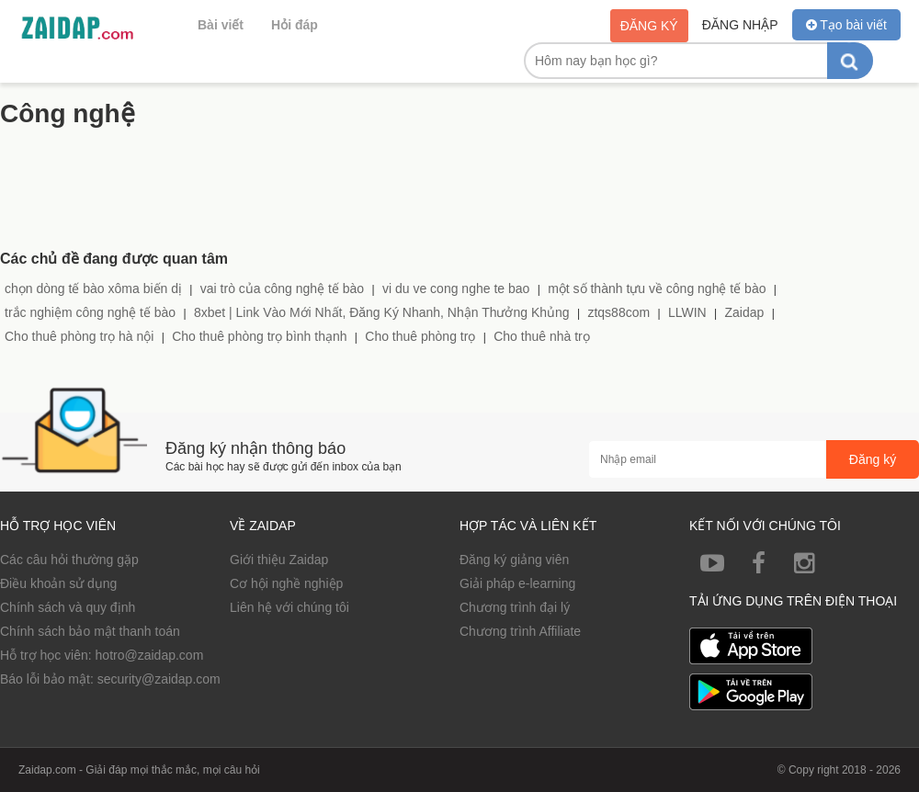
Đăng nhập (740, 24)
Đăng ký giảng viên (514, 559)
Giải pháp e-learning (517, 583)
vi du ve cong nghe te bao (455, 288)
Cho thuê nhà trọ (542, 336)
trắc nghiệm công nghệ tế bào (90, 312)
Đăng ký (649, 25)
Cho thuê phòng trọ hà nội (79, 336)
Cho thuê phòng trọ (420, 336)
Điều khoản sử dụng (58, 583)
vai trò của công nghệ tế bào (282, 288)
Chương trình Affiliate (520, 631)
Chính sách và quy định (67, 607)
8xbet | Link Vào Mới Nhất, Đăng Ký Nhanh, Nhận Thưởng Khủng (382, 312)
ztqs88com (618, 312)
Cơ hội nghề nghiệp (286, 583)
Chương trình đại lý (515, 607)
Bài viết (221, 24)
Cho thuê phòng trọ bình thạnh (259, 336)
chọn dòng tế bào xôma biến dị (93, 288)
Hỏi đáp (294, 24)
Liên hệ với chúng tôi (289, 607)
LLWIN (687, 312)
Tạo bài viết (846, 24)
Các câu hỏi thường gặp (69, 559)
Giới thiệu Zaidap (279, 559)
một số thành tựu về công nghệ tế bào (657, 288)
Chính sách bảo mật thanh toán (90, 631)
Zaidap (744, 312)
